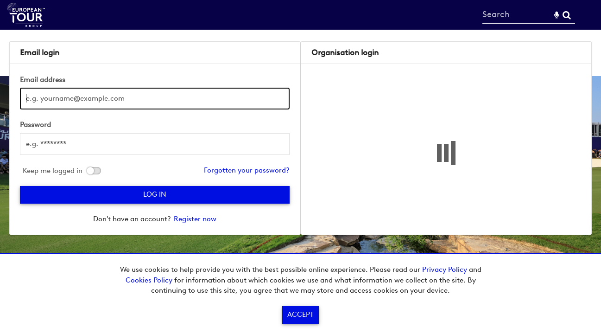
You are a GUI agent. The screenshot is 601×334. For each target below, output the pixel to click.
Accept (300, 314)
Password (35, 125)
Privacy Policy (444, 269)
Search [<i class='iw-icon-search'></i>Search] (567, 14)
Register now (195, 219)
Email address (42, 80)
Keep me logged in (52, 170)
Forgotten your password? (247, 170)
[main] (300, 138)
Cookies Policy (149, 280)
